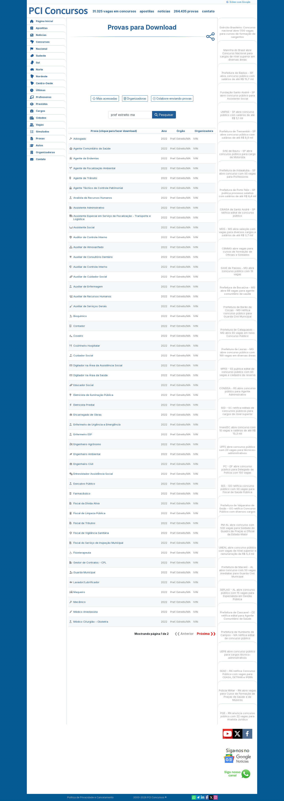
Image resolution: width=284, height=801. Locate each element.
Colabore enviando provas (172, 98)
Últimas (37, 90)
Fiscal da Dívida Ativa (84, 503)
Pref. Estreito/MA (180, 138)
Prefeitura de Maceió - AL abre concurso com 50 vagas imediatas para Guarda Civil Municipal (237, 568)
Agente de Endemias (84, 158)
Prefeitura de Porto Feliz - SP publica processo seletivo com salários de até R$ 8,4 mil (237, 189)
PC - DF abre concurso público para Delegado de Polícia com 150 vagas (237, 466)
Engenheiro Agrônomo (85, 444)
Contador (77, 325)
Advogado (77, 138)
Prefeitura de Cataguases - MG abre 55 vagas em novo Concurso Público (237, 329)
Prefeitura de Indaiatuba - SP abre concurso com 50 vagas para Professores (237, 170)
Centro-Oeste (41, 82)
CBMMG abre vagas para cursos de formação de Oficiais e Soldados (237, 248)
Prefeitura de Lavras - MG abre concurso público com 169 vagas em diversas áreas (238, 349)
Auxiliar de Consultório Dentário (91, 256)
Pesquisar (164, 115)
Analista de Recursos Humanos (90, 197)
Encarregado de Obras (85, 414)
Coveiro (76, 335)
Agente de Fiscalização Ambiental (92, 168)
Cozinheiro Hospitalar (84, 345)
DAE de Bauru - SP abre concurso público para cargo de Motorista (237, 150)
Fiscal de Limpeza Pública (87, 513)
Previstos (39, 103)
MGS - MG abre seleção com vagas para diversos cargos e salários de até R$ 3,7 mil (237, 228)
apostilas (147, 11)
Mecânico (77, 601)
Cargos (37, 110)
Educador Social (81, 385)
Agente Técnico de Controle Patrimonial (96, 187)
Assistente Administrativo (86, 207)
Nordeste (39, 76)
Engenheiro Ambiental (84, 454)
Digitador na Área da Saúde (88, 375)
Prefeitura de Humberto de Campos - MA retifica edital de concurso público (237, 631)
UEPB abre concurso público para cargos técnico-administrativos (237, 651)
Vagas (37, 124)
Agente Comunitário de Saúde (90, 148)
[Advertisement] (109, 65)
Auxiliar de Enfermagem (86, 286)
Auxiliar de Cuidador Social (88, 276)
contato (208, 11)
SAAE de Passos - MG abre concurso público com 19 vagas (237, 267)
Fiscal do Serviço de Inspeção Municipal (96, 542)
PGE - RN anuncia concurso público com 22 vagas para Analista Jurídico (237, 713)
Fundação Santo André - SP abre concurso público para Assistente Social (237, 92)
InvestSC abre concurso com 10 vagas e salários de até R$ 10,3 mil (237, 427)
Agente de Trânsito (83, 178)
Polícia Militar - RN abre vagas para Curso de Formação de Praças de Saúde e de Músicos (237, 691)
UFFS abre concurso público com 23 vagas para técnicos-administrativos (237, 446)
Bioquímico (78, 316)
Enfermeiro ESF (80, 434)
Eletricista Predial (81, 404)
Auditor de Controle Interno (88, 237)
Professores (40, 97)
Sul (35, 62)
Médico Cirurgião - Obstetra (88, 621)
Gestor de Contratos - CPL (87, 562)
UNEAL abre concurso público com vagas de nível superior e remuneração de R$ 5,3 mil (237, 547)
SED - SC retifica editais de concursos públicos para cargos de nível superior (237, 407)
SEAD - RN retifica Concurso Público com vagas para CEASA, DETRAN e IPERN (237, 670)
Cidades (38, 117)
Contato (38, 159)
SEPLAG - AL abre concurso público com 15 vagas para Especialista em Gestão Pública (237, 591)
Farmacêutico (79, 493)
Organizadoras (42, 152)
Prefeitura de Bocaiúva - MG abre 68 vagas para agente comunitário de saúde (237, 287)
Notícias (38, 34)
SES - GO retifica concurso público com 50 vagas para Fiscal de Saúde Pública (237, 485)
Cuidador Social (81, 355)
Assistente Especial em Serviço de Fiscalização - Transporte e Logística (110, 217)
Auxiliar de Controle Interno (88, 266)
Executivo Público (82, 483)
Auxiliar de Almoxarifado (86, 247)
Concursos (40, 41)
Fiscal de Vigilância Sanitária (89, 532)
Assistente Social (81, 227)
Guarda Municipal (82, 572)
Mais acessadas (104, 98)
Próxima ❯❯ (206, 634)
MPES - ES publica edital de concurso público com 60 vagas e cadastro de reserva (237, 368)
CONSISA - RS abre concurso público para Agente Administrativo (237, 388)
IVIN (195, 138)
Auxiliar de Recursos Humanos (90, 296)
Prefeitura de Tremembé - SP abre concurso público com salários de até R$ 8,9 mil (238, 131)
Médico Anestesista (83, 611)
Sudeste (38, 55)
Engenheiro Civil (81, 463)
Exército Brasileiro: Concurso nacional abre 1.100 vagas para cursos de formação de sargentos (237, 28)
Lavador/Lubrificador (84, 582)
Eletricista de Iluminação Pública (91, 394)
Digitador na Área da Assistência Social (95, 365)
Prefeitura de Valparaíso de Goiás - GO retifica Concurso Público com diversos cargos (237, 505)
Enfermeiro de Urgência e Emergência (95, 424)
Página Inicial (41, 21)
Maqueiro (77, 592)
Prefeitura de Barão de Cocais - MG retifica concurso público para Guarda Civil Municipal (237, 308)
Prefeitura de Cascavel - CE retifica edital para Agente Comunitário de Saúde (237, 612)
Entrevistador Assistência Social (91, 473)
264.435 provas (186, 11)
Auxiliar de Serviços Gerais (88, 306)
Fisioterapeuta (80, 552)
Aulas (36, 145)
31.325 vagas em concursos (114, 11)
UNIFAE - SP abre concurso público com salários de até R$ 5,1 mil (237, 111)
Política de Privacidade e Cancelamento (90, 797)
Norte (36, 69)
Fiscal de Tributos (82, 523)
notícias (164, 11)
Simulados (39, 131)
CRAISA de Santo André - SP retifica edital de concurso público (237, 209)
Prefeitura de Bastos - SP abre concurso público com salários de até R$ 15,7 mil (237, 72)
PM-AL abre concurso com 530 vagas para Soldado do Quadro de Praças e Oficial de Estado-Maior (237, 526)
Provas (37, 138)
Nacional (38, 48)
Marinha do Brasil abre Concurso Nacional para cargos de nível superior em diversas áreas (237, 51)
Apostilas (39, 28)
